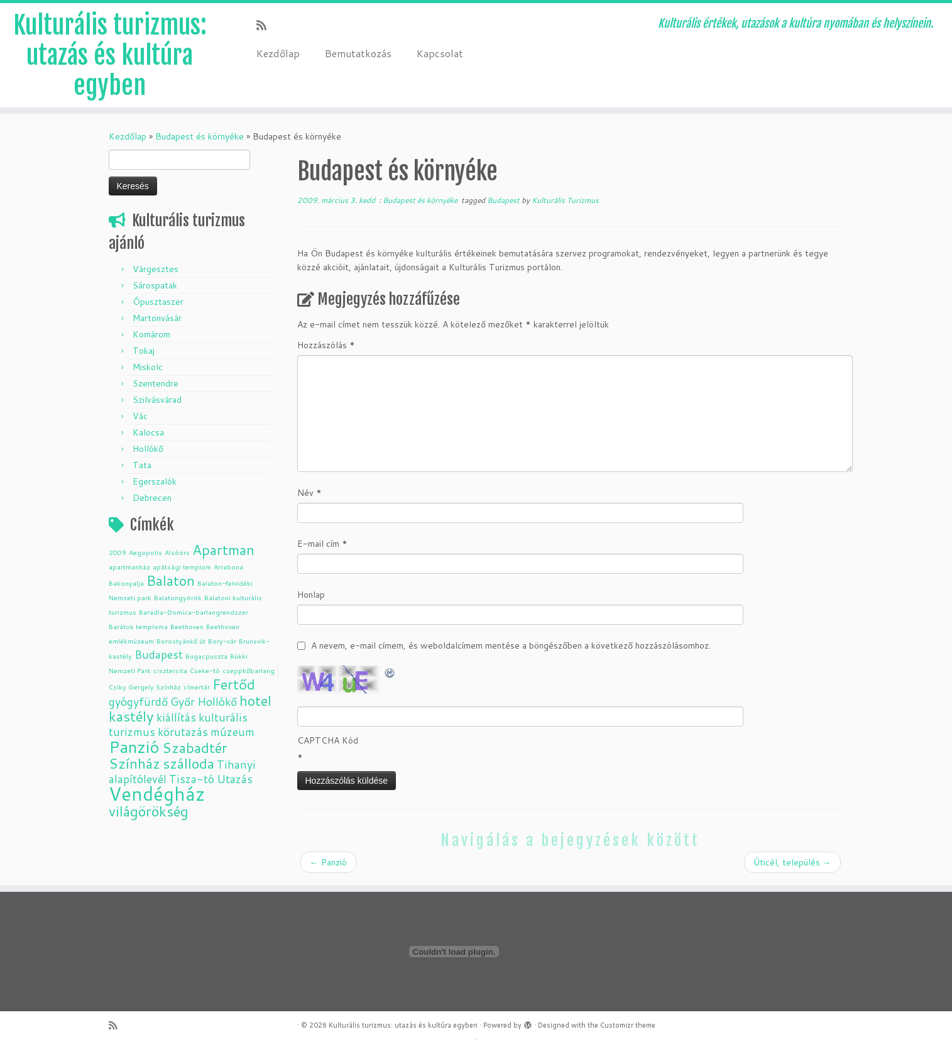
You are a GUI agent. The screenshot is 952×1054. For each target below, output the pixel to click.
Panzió (328, 862)
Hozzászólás (326, 345)
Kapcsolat (440, 53)
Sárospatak (155, 285)
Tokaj (144, 350)
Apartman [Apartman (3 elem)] (223, 549)
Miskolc (148, 367)
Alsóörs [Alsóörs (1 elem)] (177, 552)
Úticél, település (792, 862)
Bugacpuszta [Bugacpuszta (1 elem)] (206, 656)
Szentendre (155, 383)
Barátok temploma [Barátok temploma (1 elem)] (138, 626)
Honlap (311, 594)
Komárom (151, 334)
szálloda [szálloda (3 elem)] (188, 763)
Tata (142, 465)
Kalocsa (148, 432)
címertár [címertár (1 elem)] (196, 686)
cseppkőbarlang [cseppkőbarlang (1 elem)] (248, 670)
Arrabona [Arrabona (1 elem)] (228, 566)
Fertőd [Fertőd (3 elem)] (233, 684)
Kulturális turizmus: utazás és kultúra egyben (110, 55)
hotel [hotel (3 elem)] (255, 700)
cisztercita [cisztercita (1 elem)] (170, 670)
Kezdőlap (278, 53)
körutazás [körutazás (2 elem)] (183, 732)
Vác (140, 416)
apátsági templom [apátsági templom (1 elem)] (182, 566)
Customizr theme (627, 1025)
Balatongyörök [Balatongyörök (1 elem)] (178, 597)
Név (309, 492)
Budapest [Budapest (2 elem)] (158, 654)
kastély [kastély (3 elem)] (131, 716)
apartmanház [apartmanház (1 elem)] (129, 566)
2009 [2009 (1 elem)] (117, 552)
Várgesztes (155, 269)
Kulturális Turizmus (565, 200)
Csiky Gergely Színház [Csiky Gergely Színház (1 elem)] (145, 686)
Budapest (504, 200)
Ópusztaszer (158, 301)
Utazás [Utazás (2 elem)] (235, 779)
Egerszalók (155, 481)
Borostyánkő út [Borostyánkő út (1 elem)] (180, 640)
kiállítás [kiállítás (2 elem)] (176, 717)
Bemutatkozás (358, 53)
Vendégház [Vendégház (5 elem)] (157, 793)
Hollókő (148, 448)
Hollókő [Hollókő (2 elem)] (217, 702)
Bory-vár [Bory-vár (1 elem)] (222, 640)
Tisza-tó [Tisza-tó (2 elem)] (191, 779)
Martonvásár (157, 318)
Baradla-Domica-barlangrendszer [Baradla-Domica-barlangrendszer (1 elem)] (193, 612)
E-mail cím (322, 543)
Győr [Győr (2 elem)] (182, 702)
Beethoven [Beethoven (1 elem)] (187, 626)
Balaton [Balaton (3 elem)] (170, 580)
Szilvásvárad (157, 399)
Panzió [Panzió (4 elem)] (134, 746)
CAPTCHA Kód (327, 740)
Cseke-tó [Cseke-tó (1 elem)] (205, 670)
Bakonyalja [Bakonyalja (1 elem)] (126, 583)
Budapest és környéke (199, 136)
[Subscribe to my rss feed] (265, 25)
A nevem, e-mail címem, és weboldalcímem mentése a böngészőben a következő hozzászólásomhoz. (511, 645)
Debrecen (152, 497)
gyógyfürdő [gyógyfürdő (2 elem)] (138, 702)
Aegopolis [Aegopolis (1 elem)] (145, 552)
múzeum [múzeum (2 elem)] (232, 732)
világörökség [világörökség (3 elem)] (149, 811)
